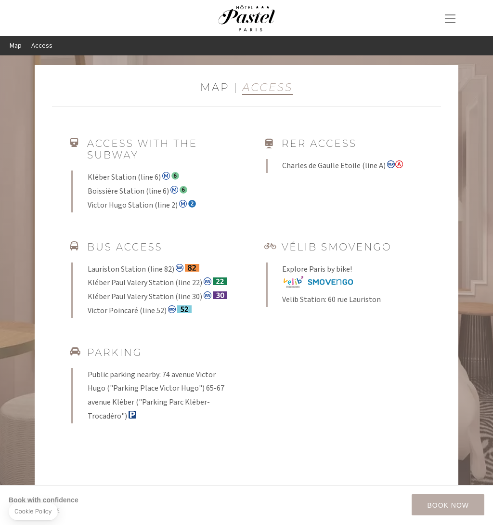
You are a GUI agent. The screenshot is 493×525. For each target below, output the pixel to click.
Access (41, 45)
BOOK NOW (448, 505)
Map (16, 45)
